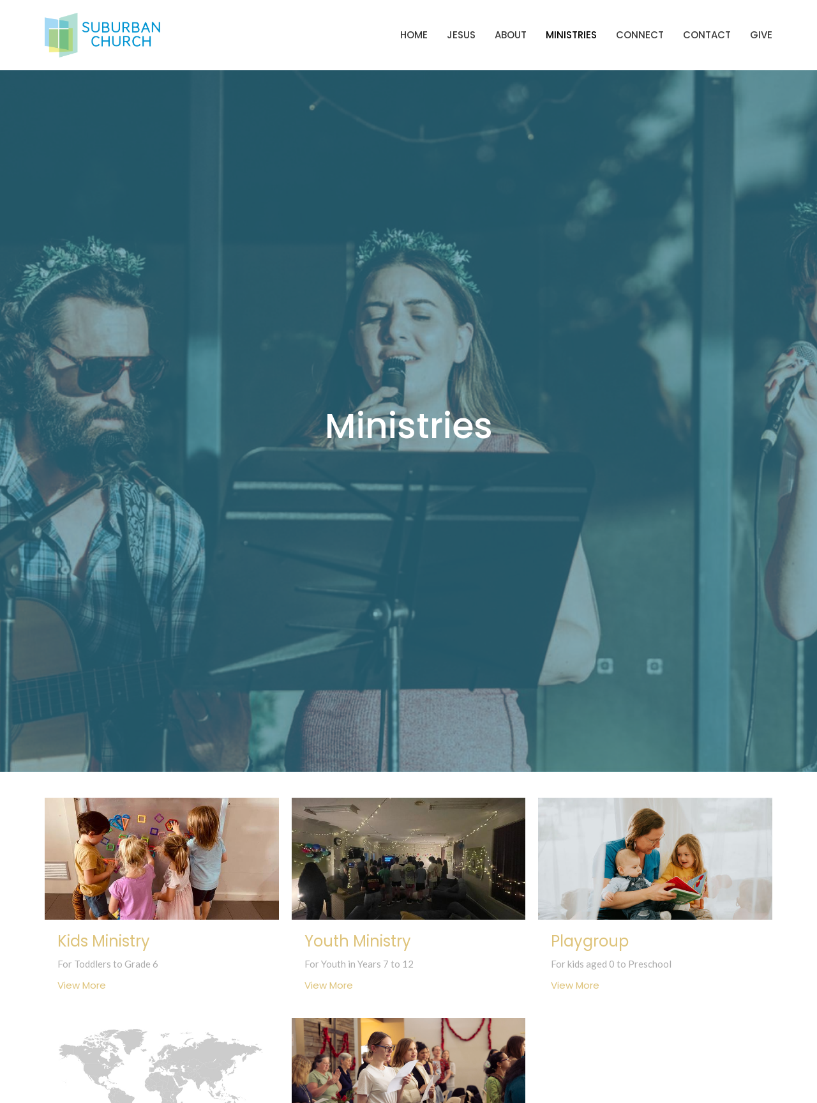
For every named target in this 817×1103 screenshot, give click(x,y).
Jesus (461, 35)
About (511, 35)
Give (761, 35)
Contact (707, 35)
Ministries (571, 35)
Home (414, 35)
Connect (640, 35)
